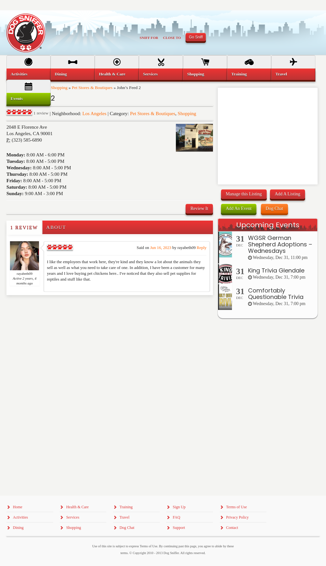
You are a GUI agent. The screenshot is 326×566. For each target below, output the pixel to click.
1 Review (24, 227)
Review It (199, 208)
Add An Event (239, 208)
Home (17, 507)
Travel (281, 74)
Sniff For (149, 38)
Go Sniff (196, 37)
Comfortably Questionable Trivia (275, 293)
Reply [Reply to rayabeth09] (201, 247)
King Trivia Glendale (276, 270)
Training (239, 74)
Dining (61, 74)
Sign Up (179, 507)
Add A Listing (287, 194)
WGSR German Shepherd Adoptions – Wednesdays (280, 244)
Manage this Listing (244, 194)
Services (150, 74)
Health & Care (112, 74)
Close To (172, 38)
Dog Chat (274, 208)
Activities (19, 74)
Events (17, 98)
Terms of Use (236, 507)
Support (179, 527)
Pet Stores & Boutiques (152, 113)
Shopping (187, 113)
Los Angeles (94, 113)
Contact (232, 527)
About (56, 227)
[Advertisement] (44, 308)
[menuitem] (28, 74)
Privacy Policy (237, 517)
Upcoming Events (267, 225)
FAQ (176, 517)
